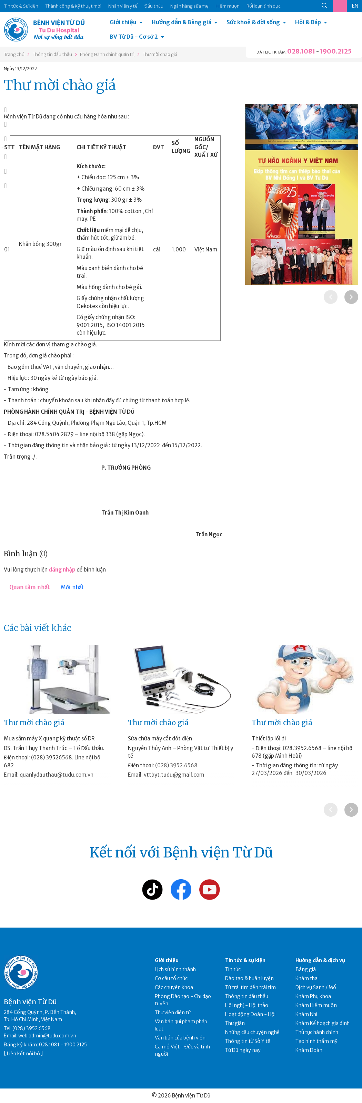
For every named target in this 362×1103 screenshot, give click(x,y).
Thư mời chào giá (159, 54)
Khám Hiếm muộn (316, 1005)
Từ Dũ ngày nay (243, 1050)
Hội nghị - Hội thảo (246, 1005)
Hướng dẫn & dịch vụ (320, 960)
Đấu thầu (153, 6)
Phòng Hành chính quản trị (107, 54)
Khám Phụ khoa (313, 996)
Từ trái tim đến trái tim (250, 987)
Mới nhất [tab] (72, 587)
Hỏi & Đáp (308, 22)
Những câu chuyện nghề (252, 1032)
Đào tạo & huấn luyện (249, 978)
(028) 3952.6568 (176, 765)
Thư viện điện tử (173, 1012)
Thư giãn (235, 1023)
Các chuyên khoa (174, 987)
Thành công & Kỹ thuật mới (73, 6)
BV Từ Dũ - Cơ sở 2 (134, 36)
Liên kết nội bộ (23, 1054)
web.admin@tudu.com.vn (47, 1036)
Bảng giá (305, 969)
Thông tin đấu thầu (52, 54)
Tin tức (233, 969)
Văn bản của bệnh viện (180, 1038)
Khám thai (307, 978)
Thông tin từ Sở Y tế (247, 1041)
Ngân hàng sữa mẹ (189, 6)
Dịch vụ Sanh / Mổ (315, 987)
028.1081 (301, 51)
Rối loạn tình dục (264, 6)
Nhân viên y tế (123, 6)
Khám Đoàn (308, 1050)
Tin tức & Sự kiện (21, 6)
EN (355, 6)
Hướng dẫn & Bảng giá (181, 22)
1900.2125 (336, 51)
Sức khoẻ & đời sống (253, 22)
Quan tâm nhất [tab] (29, 587)
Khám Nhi (306, 1014)
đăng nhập (62, 569)
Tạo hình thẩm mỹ (316, 1041)
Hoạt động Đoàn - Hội (250, 1014)
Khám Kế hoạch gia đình (322, 1023)
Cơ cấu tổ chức (171, 978)
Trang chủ (14, 54)
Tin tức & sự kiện (245, 960)
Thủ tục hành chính (316, 1032)
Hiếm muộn (227, 6)
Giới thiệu (123, 22)
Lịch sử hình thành (175, 969)
